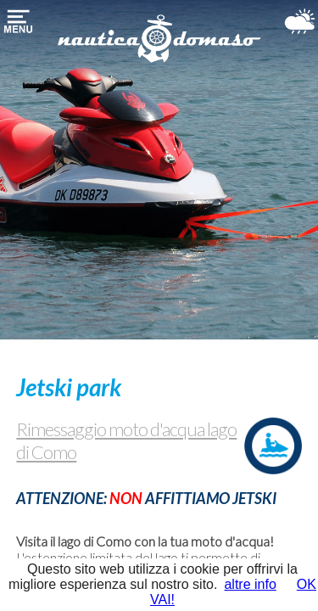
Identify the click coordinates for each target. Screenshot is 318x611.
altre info (250, 584)
